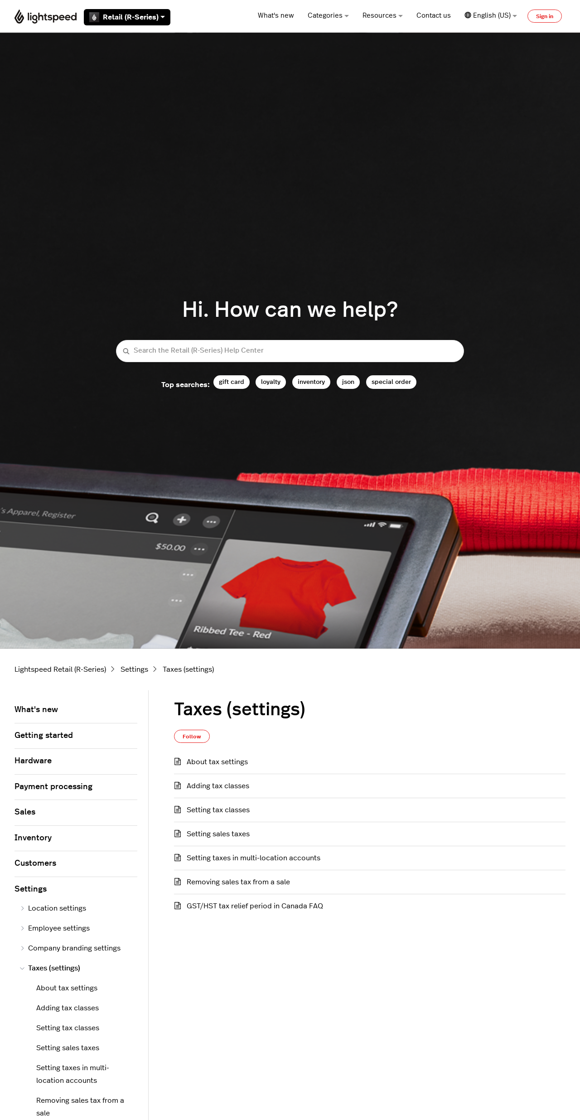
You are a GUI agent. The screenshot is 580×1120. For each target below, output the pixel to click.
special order (391, 381)
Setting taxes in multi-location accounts (253, 858)
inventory (311, 381)
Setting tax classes (218, 810)
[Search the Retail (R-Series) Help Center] (290, 351)
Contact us (433, 15)
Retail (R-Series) (127, 17)
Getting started (43, 736)
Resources (382, 15)
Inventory (33, 838)
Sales (24, 812)
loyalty (270, 381)
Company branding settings (70, 948)
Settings (134, 669)
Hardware (33, 761)
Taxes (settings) (188, 669)
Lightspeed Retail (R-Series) (60, 669)
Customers (35, 863)
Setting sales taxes (218, 834)
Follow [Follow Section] (192, 736)
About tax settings (217, 762)
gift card (231, 381)
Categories (328, 15)
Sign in (544, 16)
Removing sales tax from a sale (238, 882)
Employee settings (55, 928)
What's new (276, 15)
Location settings (53, 908)
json (348, 381)
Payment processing (53, 787)
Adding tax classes (218, 786)
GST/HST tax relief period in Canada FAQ (255, 906)
